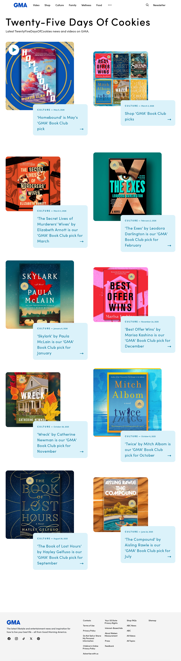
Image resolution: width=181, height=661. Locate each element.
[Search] (147, 5)
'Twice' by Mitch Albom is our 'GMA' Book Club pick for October (144, 452)
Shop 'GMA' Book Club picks (148, 116)
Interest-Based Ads (114, 613)
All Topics (131, 626)
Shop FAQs (131, 606)
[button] (13, 50)
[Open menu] (109, 5)
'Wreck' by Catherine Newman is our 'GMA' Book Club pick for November (59, 445)
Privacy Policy (89, 616)
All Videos (131, 621)
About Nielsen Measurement (111, 620)
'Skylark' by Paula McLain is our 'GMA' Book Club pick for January (57, 344)
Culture (43, 109)
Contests (87, 606)
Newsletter (159, 5)
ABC (129, 616)
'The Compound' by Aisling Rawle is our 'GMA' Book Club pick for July (146, 560)
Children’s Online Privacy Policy (90, 633)
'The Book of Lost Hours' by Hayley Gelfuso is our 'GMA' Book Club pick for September (58, 563)
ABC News (131, 611)
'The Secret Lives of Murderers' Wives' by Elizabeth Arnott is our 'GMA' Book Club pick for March (59, 229)
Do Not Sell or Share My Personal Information (92, 624)
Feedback (109, 631)
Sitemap (152, 606)
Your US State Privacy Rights (111, 607)
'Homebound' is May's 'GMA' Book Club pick (59, 122)
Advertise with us (90, 639)
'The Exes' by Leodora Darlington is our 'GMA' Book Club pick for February (147, 236)
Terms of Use (88, 611)
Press (107, 626)
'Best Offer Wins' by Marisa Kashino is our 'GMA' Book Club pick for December (147, 337)
